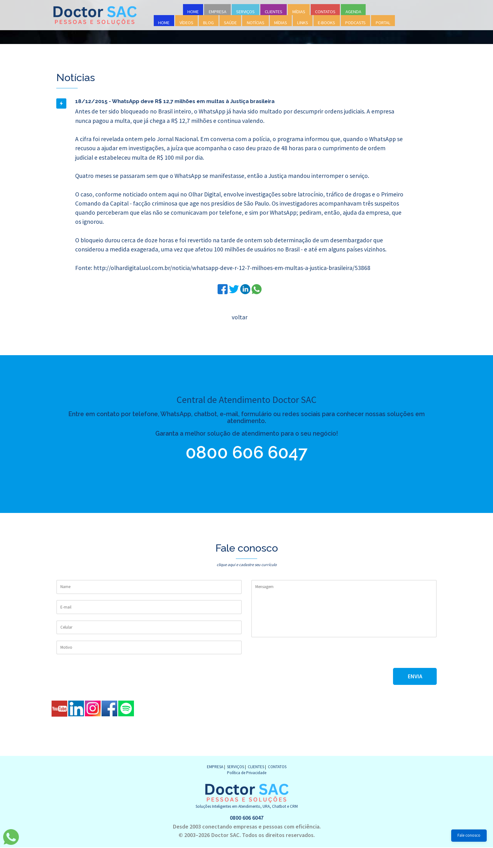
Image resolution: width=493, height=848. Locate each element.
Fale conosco (468, 835)
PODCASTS (355, 22)
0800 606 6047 (246, 453)
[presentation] (299, 656)
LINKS (302, 22)
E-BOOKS (326, 22)
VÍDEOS (186, 22)
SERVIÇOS (245, 11)
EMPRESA (217, 11)
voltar (239, 317)
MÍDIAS (298, 11)
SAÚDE (230, 22)
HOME (193, 11)
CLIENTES (273, 11)
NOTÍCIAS (255, 22)
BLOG (208, 22)
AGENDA (353, 11)
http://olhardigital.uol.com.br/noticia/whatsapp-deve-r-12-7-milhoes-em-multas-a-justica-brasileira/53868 (231, 268)
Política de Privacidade (246, 773)
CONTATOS (325, 11)
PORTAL (383, 22)
